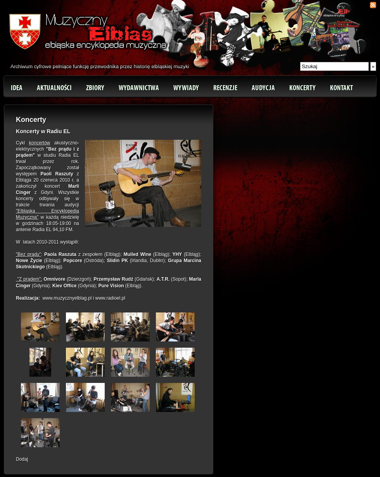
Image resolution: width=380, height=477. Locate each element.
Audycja (263, 88)
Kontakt (341, 88)
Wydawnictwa (139, 88)
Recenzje (225, 88)
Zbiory (95, 88)
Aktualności (54, 88)
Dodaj (22, 459)
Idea (16, 88)
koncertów (39, 143)
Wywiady (186, 88)
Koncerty (302, 88)
